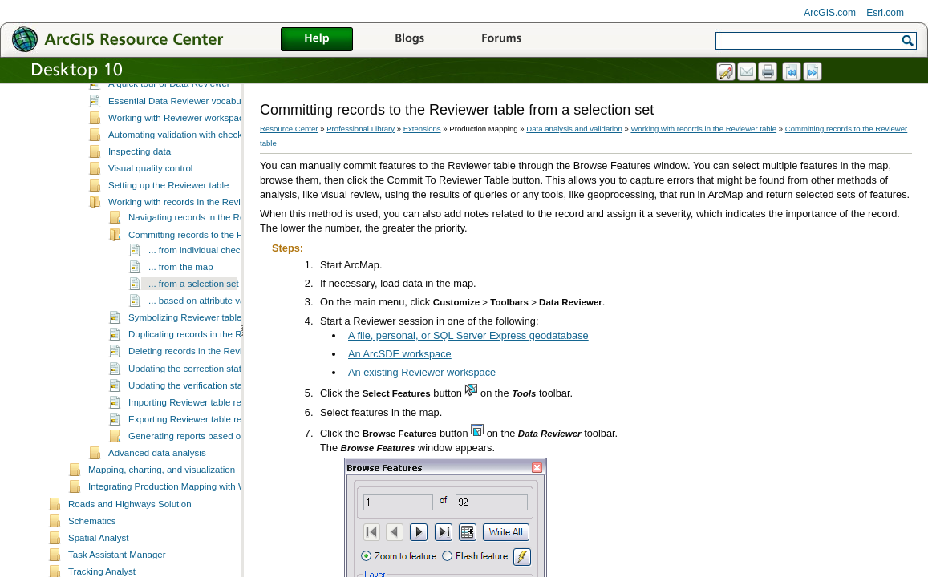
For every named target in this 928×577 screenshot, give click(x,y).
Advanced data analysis (157, 501)
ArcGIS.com (830, 12)
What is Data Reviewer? (158, 115)
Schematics (92, 570)
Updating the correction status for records (213, 417)
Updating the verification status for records (215, 434)
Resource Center (289, 128)
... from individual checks (198, 299)
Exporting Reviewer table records (196, 468)
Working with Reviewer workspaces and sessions (209, 166)
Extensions (422, 128)
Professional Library (360, 128)
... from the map (180, 316)
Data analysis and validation (145, 100)
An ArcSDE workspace (400, 354)
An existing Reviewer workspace (422, 372)
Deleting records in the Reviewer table (206, 400)
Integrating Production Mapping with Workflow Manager (201, 535)
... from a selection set (193, 332)
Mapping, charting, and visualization (161, 518)
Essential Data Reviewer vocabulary (182, 150)
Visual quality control (150, 217)
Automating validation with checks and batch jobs (209, 183)
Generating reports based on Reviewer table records (235, 485)
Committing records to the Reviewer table (213, 283)
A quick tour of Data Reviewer (169, 132)
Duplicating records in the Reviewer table (212, 383)
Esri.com (885, 12)
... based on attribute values (204, 349)
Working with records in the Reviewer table (195, 251)
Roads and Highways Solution (130, 553)
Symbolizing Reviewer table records (201, 366)
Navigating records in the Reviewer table (211, 266)
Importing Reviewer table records (196, 451)
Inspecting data (139, 200)
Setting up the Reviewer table (168, 234)
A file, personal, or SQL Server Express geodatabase (468, 335)
